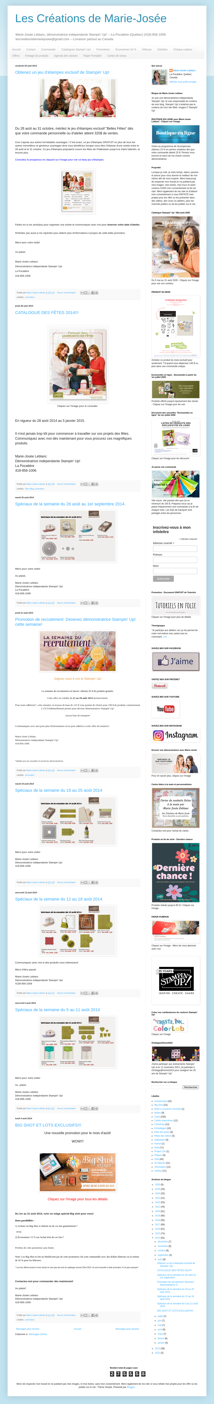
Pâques (158, 1155)
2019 (158, 1215)
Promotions (103, 49)
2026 (158, 1184)
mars (160, 1334)
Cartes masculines (163, 1120)
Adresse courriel (163, 543)
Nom (156, 565)
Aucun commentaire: (67, 292)
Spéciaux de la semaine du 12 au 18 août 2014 (58, 899)
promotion (29, 297)
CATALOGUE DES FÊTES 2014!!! (46, 312)
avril (160, 1329)
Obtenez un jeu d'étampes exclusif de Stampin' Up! (62, 72)
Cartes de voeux (117, 55)
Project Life (160, 1151)
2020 (158, 1211)
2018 (158, 1220)
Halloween (159, 1140)
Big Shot (158, 1105)
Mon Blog (29, 489)
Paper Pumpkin (92, 55)
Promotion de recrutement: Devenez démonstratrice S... (175, 1283)
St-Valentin (159, 1163)
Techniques (160, 1167)
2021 (158, 1206)
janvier (161, 1342)
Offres (16, 55)
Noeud (157, 1143)
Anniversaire (160, 1101)
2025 (158, 1189)
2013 (158, 1348)
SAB (156, 1159)
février (161, 1338)
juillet (161, 1316)
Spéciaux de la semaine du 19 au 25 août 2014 (58, 790)
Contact (30, 49)
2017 (158, 1224)
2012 (158, 1353)
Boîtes (157, 1112)
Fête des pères (161, 1132)
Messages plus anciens (127, 1329)
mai (160, 1325)
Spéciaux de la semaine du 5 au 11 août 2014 (57, 1009)
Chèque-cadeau (182, 49)
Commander (48, 49)
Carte (157, 1116)
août (160, 1259)
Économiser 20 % (126, 49)
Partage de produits (36, 55)
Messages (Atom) (38, 1334)
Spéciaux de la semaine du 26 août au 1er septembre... (176, 1276)
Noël (156, 1147)
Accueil (16, 49)
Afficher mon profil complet (182, 82)
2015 (158, 1233)
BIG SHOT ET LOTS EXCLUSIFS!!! (48, 1125)
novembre (163, 1246)
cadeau (158, 1170)
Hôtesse (147, 49)
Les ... (166, 636)
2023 (158, 1198)
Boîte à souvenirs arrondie (167, 1109)
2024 (158, 1193)
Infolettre (162, 49)
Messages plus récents (27, 1329)
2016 (158, 1229)
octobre (162, 1250)
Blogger (131, 1387)
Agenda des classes (66, 55)
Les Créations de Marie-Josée (91, 18)
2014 (158, 1237)
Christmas (159, 1124)
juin (160, 1320)
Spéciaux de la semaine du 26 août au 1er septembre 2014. (70, 504)
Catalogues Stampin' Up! (76, 49)
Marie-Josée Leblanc (184, 70)
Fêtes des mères (162, 1136)
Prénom (157, 554)
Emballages (160, 1128)
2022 (158, 1202)
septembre (163, 1255)
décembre (163, 1241)
